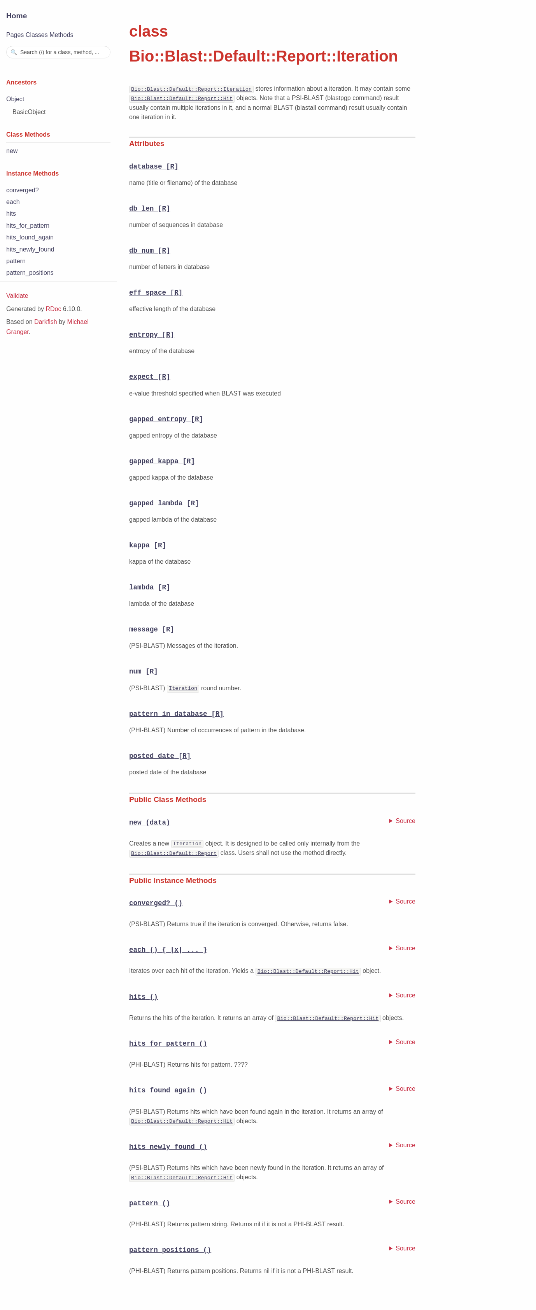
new (12, 151)
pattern (16, 261)
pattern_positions (30, 272)
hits (11, 213)
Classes (37, 35)
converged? (22, 190)
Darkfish (45, 321)
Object (15, 99)
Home (16, 16)
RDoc (53, 309)
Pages (15, 35)
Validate (17, 295)
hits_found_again (30, 237)
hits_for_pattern (27, 225)
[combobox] (58, 52)
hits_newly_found (30, 249)
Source (405, 820)
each (13, 202)
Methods (61, 35)
